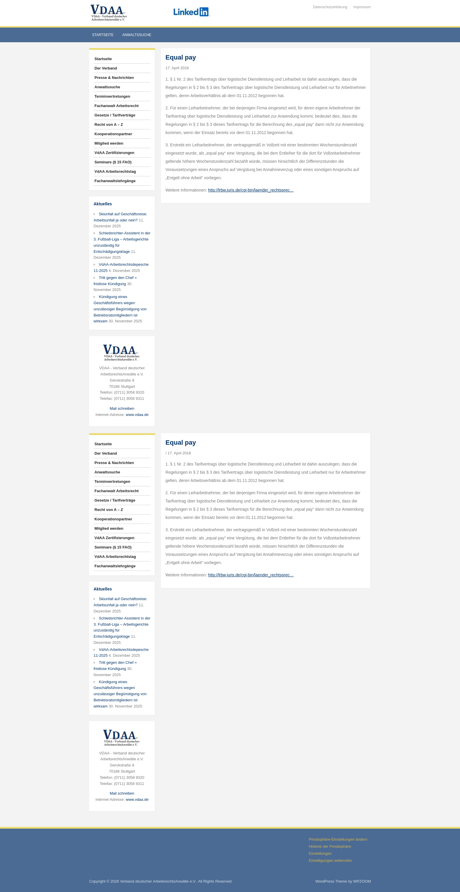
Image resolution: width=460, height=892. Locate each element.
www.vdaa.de (137, 414)
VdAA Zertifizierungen (114, 152)
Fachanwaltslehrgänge (115, 181)
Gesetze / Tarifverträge (114, 115)
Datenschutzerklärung (330, 7)
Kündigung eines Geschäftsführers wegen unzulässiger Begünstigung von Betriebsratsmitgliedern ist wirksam (120, 308)
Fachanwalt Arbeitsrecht (116, 106)
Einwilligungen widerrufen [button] (330, 860)
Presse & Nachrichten (114, 77)
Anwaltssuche (136, 35)
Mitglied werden (108, 143)
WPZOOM (362, 881)
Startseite (103, 35)
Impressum (362, 7)
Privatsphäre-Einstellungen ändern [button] (338, 839)
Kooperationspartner (113, 134)
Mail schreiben (122, 408)
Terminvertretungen (112, 96)
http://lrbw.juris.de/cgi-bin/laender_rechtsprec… (251, 190)
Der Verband (105, 68)
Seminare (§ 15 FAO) (112, 162)
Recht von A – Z (108, 124)
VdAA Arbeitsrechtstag (115, 171)
